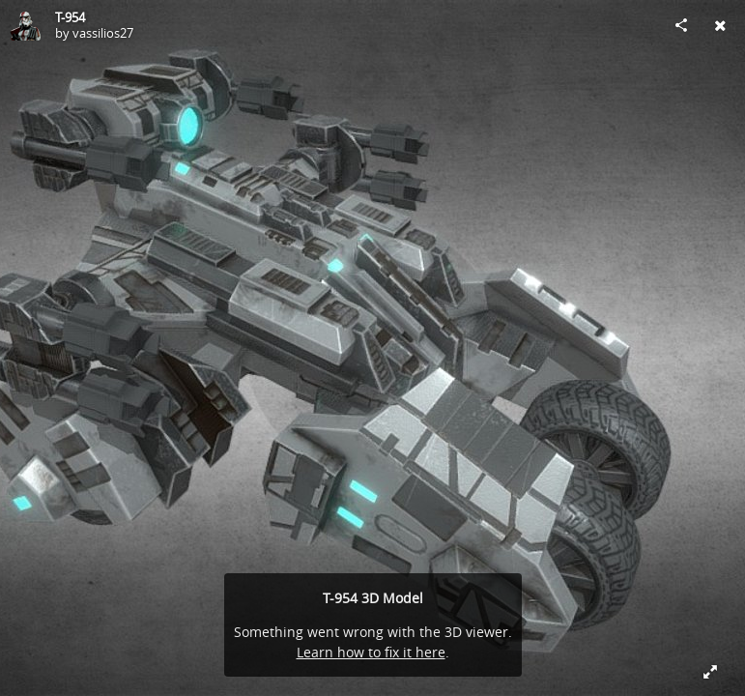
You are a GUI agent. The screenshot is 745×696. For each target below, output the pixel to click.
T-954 (70, 17)
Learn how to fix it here (371, 652)
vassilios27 (102, 33)
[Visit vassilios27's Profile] (25, 25)
